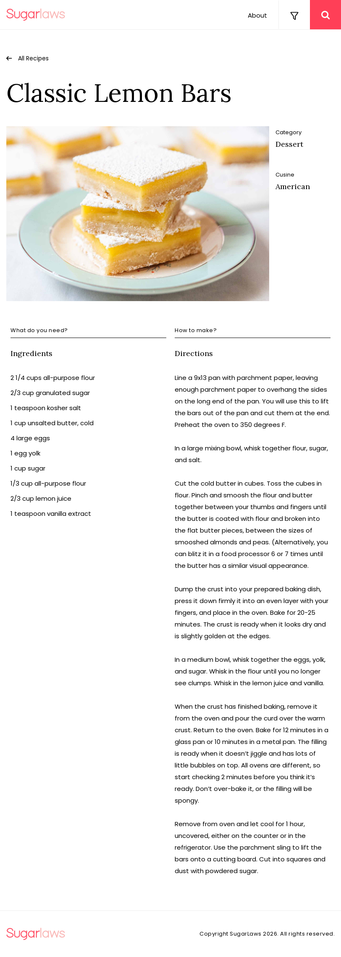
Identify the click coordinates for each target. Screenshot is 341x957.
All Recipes (33, 58)
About (257, 15)
